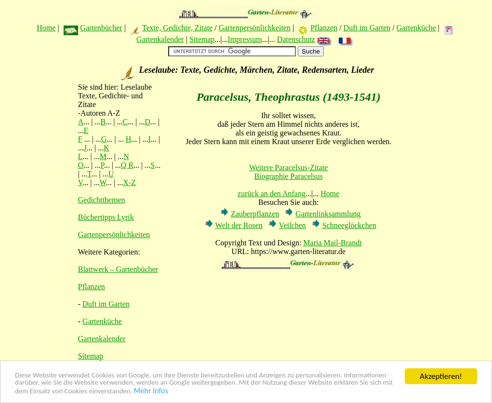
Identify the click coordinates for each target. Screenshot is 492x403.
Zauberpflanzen (255, 214)
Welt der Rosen (239, 225)
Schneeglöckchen (349, 225)
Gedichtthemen (101, 200)
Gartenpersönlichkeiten (255, 28)
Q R (127, 165)
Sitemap (201, 39)
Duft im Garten (367, 28)
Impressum (245, 39)
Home (46, 28)
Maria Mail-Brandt (332, 243)
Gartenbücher (101, 28)
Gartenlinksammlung (327, 214)
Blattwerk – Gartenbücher (118, 269)
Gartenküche (416, 28)
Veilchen (292, 225)
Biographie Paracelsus (288, 176)
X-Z (129, 182)
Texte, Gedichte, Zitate (177, 28)
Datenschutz (296, 39)
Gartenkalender (160, 39)
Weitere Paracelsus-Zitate (288, 167)
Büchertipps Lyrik (106, 217)
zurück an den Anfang (272, 193)
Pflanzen (323, 28)
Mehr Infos (265, 391)
